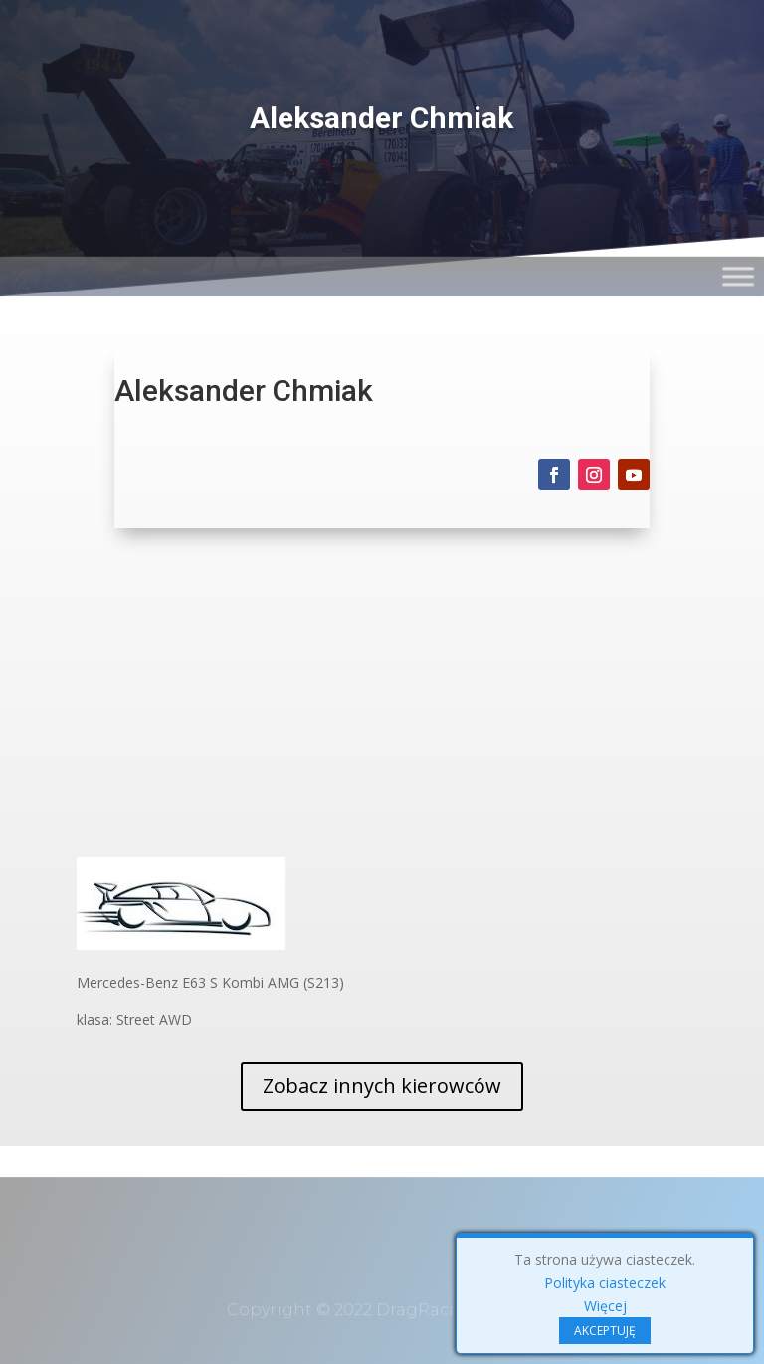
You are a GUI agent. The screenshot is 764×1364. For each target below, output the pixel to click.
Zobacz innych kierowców (382, 1085)
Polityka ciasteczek (605, 1282)
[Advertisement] (382, 707)
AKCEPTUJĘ (605, 1330)
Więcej (605, 1305)
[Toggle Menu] (739, 228)
